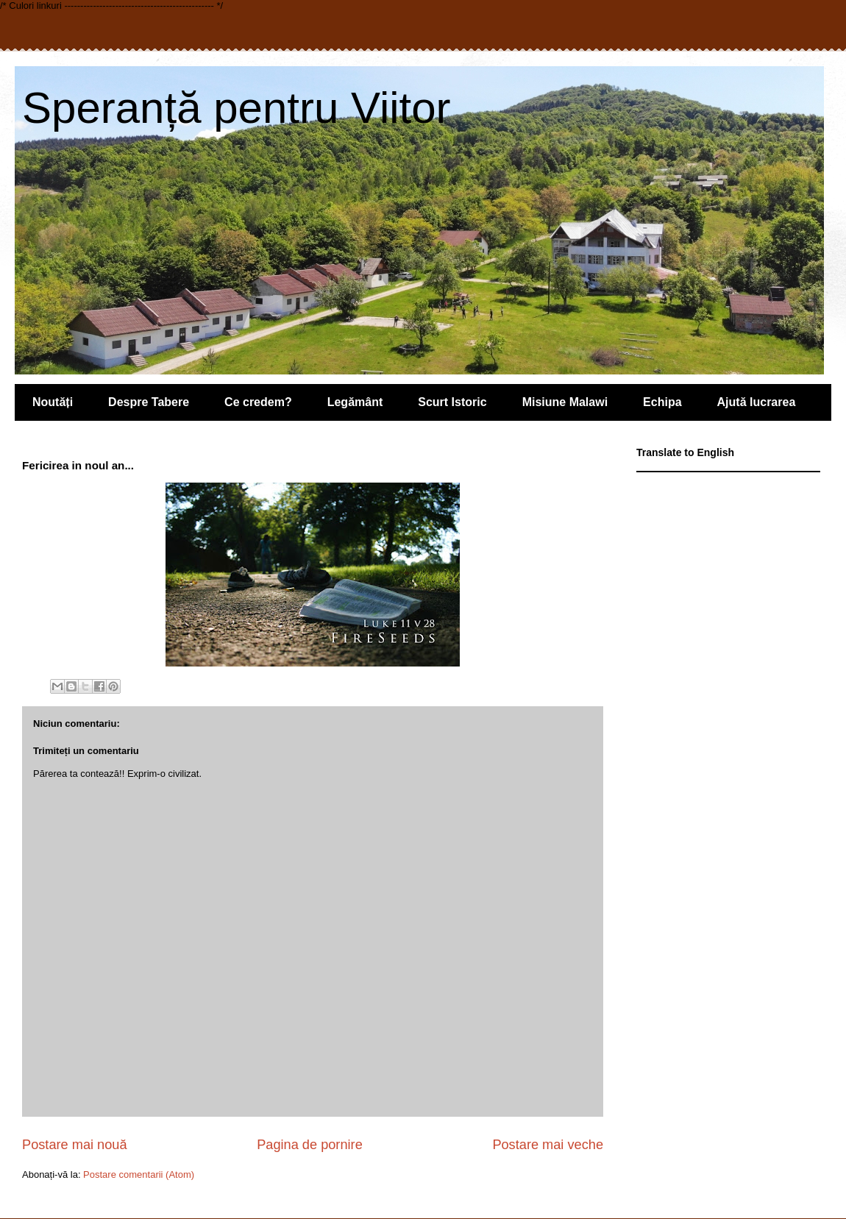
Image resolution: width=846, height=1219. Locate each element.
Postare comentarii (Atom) (138, 1174)
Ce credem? (258, 402)
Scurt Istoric (452, 402)
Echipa (662, 402)
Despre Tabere (148, 402)
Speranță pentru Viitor (236, 107)
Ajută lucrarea (756, 402)
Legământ (355, 402)
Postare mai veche (547, 1144)
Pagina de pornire (310, 1144)
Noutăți (52, 402)
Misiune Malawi (565, 402)
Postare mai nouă (74, 1144)
